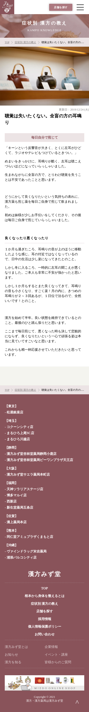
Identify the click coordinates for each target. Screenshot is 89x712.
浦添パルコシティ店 (22, 557)
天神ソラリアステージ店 (25, 489)
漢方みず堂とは (16, 647)
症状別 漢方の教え (44, 603)
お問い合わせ (45, 634)
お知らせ (11, 654)
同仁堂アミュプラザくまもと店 (30, 537)
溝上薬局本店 (17, 522)
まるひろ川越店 (18, 439)
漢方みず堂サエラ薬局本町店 (28, 474)
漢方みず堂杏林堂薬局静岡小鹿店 (31, 454)
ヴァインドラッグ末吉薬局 (27, 551)
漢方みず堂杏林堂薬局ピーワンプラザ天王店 (40, 460)
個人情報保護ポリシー (44, 626)
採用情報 (44, 619)
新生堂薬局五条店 (20, 507)
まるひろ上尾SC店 (20, 433)
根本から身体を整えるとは (45, 596)
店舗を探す (61, 7)
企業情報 (51, 647)
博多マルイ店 (17, 495)
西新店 (12, 501)
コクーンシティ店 (20, 427)
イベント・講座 (56, 654)
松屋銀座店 (15, 412)
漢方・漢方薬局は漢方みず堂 (44, 700)
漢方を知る (13, 662)
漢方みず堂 (44, 574)
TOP (44, 588)
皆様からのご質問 (58, 662)
